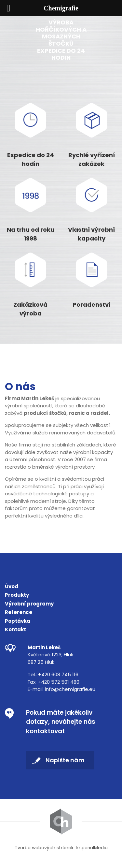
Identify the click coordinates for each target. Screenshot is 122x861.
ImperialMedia (92, 847)
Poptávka (17, 621)
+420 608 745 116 (58, 674)
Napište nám (65, 760)
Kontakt (15, 629)
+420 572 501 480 (58, 682)
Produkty (17, 594)
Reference (18, 612)
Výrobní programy (29, 603)
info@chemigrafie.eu (70, 689)
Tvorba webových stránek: (45, 847)
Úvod (11, 586)
